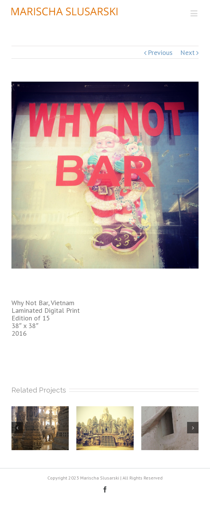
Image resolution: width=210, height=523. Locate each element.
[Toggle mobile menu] (195, 13)
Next (187, 52)
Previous (160, 52)
